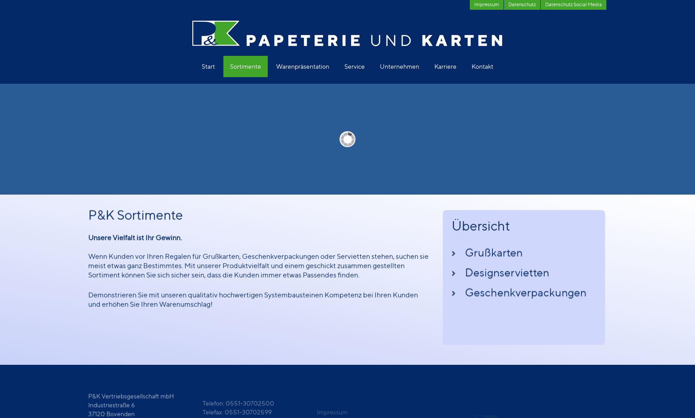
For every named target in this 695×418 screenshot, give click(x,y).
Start (208, 66)
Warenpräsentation (302, 66)
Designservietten (507, 276)
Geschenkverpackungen (525, 296)
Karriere (445, 66)
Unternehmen (399, 66)
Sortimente (245, 66)
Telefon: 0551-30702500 (238, 409)
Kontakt (482, 66)
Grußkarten (494, 256)
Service (354, 66)
